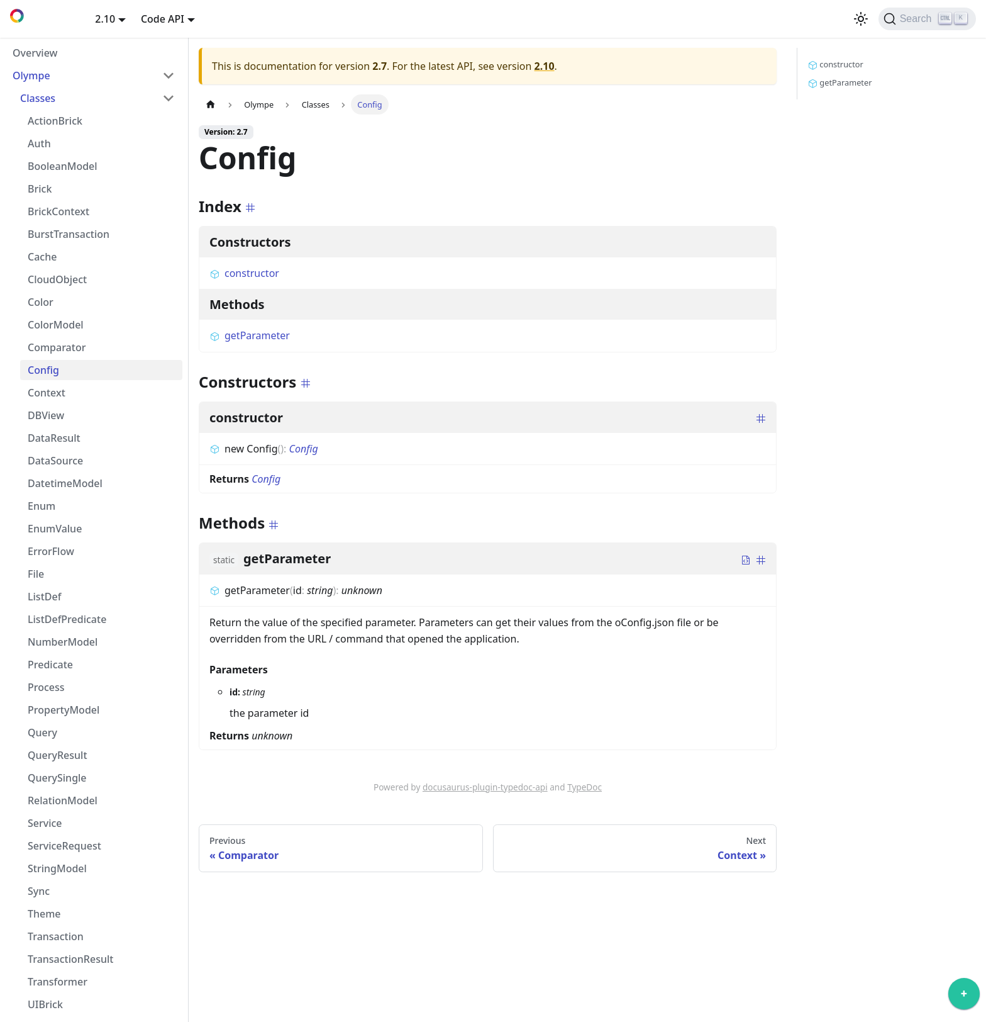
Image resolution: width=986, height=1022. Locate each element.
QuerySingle (57, 778)
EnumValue (55, 529)
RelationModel (62, 800)
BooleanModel (62, 166)
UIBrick (45, 1004)
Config (43, 370)
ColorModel (56, 325)
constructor (244, 273)
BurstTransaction (68, 234)
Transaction (56, 936)
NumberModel (62, 642)
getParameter (249, 335)
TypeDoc (584, 787)
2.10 (545, 66)
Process (46, 687)
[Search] (927, 19)
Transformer (57, 982)
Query (42, 732)
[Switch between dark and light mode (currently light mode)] (861, 19)
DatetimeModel (65, 483)
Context (46, 393)
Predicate (50, 664)
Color (40, 302)
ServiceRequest (64, 846)
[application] (964, 997)
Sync (39, 891)
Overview (35, 53)
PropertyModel (63, 710)
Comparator (57, 347)
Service (45, 823)
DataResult (54, 438)
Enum (41, 506)
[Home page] (211, 104)
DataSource (55, 461)
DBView (46, 415)
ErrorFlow (51, 551)
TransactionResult (70, 959)
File (36, 574)
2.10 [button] (105, 19)
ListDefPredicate (67, 619)
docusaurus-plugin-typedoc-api (485, 787)
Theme (44, 914)
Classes (37, 98)
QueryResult (57, 755)
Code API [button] (162, 19)
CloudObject (57, 279)
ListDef (44, 597)
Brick (40, 189)
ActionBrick (55, 121)
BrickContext (58, 211)
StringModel (57, 868)
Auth (39, 143)
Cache (42, 257)
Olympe (31, 75)
